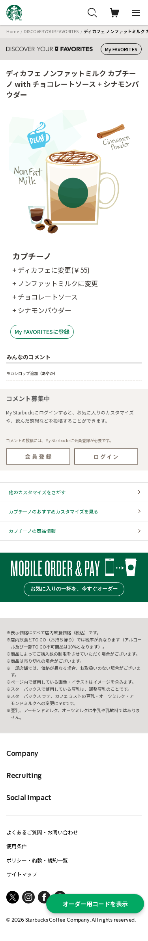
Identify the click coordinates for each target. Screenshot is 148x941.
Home (12, 31)
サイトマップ (21, 874)
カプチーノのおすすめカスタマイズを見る (53, 511)
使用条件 (16, 846)
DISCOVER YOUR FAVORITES (51, 31)
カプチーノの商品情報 (32, 530)
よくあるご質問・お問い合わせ (42, 832)
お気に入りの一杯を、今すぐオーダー (74, 589)
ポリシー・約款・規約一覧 (37, 860)
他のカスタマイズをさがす (37, 492)
